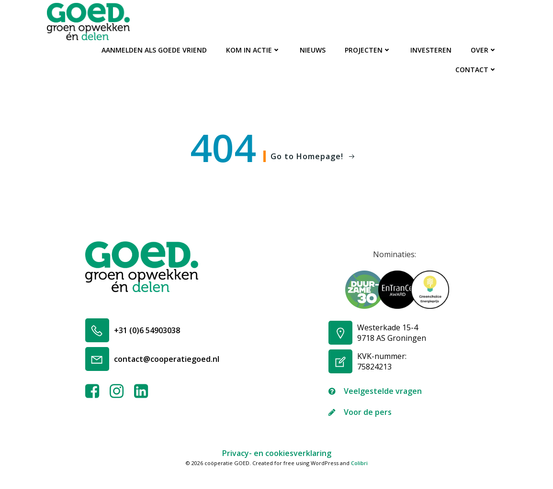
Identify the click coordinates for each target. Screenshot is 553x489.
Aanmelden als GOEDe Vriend (154, 49)
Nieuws (313, 49)
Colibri (359, 463)
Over (484, 49)
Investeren (430, 49)
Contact (476, 69)
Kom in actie (253, 49)
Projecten (368, 49)
